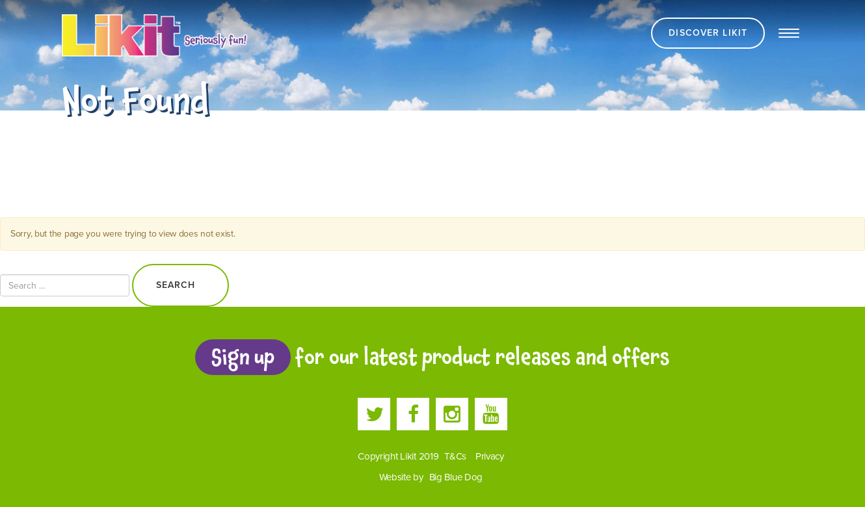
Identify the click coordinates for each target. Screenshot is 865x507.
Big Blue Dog (456, 477)
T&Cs (455, 456)
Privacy (489, 456)
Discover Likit (708, 32)
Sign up (242, 356)
